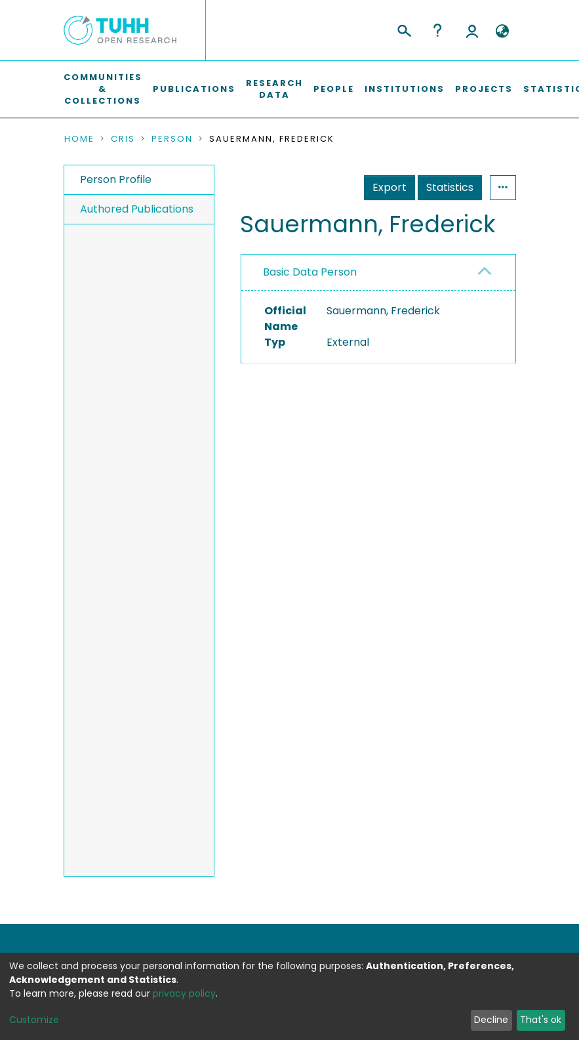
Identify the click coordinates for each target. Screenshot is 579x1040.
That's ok (540, 1019)
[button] (502, 31)
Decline (491, 1019)
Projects (484, 89)
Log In (472, 30)
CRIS (123, 139)
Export (389, 187)
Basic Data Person (310, 272)
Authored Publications (136, 209)
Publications (194, 89)
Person (172, 139)
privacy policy (184, 993)
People (333, 89)
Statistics (449, 187)
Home (79, 139)
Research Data (274, 89)
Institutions (405, 89)
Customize (34, 1019)
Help (437, 30)
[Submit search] (403, 29)
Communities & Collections (103, 89)
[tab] (378, 273)
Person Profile (115, 179)
